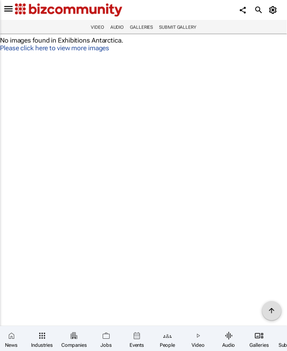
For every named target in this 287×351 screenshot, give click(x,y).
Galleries (141, 27)
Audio (117, 27)
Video (97, 27)
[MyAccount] (274, 10)
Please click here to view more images (54, 48)
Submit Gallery (177, 27)
